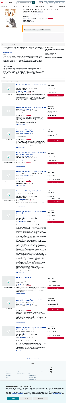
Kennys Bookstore (22, 337)
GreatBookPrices (21, 180)
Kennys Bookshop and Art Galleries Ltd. (26, 309)
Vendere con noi (62, 6)
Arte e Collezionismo (39, 6)
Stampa (29, 371)
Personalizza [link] (40, 398)
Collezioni (15, 6)
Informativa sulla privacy (32, 375)
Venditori (51, 6)
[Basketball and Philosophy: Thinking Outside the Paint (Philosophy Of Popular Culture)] (10, 9)
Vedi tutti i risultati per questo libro (33, 358)
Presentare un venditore (21, 373)
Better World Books (22, 91)
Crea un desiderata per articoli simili (44, 29)
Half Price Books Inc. (22, 138)
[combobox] (24, 2)
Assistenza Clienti (42, 371)
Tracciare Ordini (8, 375)
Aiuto (63, 2)
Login (46, 2)
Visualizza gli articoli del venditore (30, 29)
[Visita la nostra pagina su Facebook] (51, 369)
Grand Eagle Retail (22, 221)
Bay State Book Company (23, 160)
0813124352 (28, 12)
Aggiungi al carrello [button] (55, 95)
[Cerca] (33, 2)
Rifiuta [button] (26, 398)
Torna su (33, 363)
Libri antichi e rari (26, 6)
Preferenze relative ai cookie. (17, 393)
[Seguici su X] (51, 372)
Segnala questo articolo (7, 52)
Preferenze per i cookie (32, 377)
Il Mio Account (8, 373)
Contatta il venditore (20, 102)
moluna (19, 284)
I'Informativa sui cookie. (57, 393)
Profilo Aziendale (31, 369)
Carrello (7, 377)
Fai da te (40, 369)
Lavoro (29, 373)
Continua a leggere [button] (7, 65)
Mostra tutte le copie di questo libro (31, 35)
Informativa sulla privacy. (48, 394)
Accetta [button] (13, 398)
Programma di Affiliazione (21, 371)
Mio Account (51, 2)
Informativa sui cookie (32, 379)
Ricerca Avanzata (4, 6)
